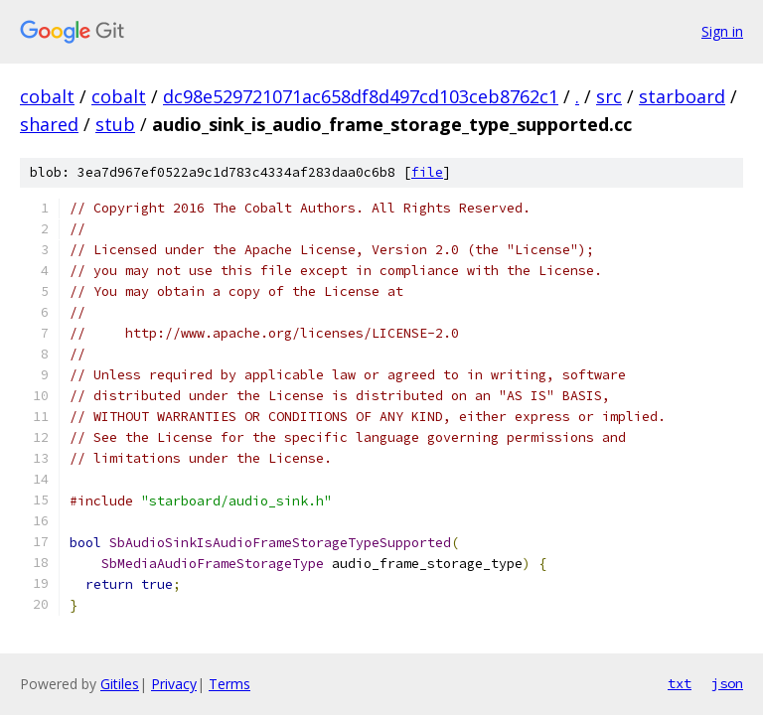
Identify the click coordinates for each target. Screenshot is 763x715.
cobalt (47, 96)
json (727, 683)
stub (115, 124)
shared (49, 124)
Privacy (174, 683)
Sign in (722, 31)
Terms (229, 683)
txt (679, 683)
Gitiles (119, 683)
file (427, 172)
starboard (682, 96)
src (609, 96)
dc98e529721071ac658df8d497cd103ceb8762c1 (360, 96)
